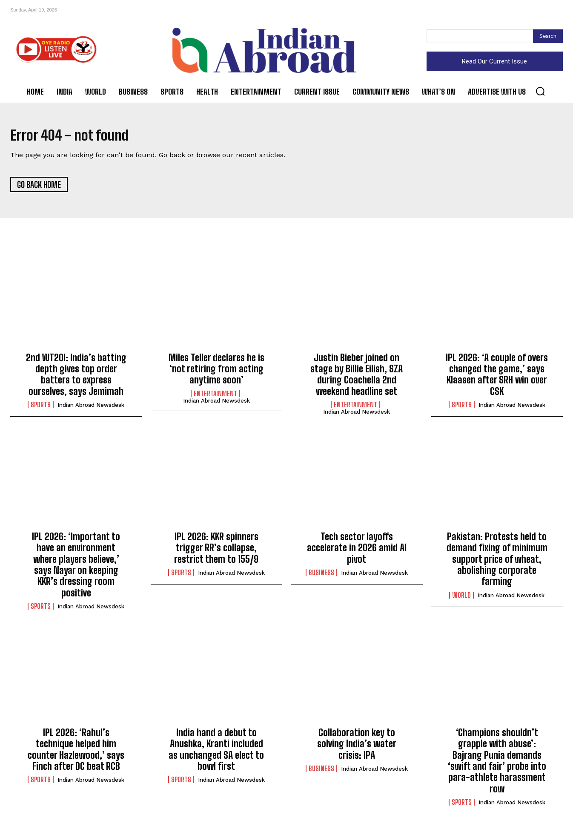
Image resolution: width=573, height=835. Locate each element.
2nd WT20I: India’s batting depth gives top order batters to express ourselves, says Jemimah (76, 377)
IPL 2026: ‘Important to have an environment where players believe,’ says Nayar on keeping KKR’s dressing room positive (76, 568)
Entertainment (215, 397)
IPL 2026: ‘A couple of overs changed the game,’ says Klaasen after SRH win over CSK (497, 377)
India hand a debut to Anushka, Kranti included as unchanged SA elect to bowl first (216, 752)
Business (321, 576)
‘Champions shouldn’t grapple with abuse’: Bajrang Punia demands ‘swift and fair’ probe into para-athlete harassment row (497, 764)
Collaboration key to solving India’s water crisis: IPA (356, 747)
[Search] (548, 36)
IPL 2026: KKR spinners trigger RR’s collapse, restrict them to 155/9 (216, 552)
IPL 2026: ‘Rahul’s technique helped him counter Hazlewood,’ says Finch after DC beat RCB (76, 752)
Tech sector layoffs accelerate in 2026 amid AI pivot (357, 552)
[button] (540, 91)
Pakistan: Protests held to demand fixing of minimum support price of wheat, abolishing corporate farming (497, 563)
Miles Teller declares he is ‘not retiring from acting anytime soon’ (216, 372)
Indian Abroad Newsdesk (90, 409)
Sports (41, 408)
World (461, 598)
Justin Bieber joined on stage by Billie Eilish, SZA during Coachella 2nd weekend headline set (356, 377)
